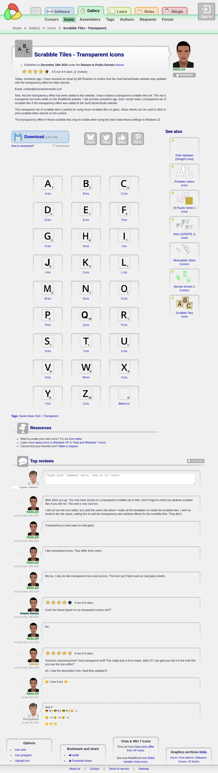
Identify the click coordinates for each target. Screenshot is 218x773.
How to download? (22, 146)
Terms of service (119, 768)
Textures (182, 761)
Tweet (106, 138)
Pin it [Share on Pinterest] (137, 138)
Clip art (174, 757)
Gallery (34, 28)
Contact (94, 768)
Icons (69, 19)
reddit (74, 755)
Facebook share (80, 760)
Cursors (52, 19)
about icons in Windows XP (52, 442)
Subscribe (197, 461)
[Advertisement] (86, 161)
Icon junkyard (23, 755)
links (203, 752)
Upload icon (22, 760)
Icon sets (20, 749)
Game (23, 416)
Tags (110, 19)
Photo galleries (186, 757)
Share (90, 138)
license (119, 65)
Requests (148, 19)
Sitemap (144, 768)
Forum (167, 19)
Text (37, 416)
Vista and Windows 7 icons (89, 442)
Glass (31, 416)
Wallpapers (201, 757)
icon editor (75, 438)
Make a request (68, 446)
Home (17, 28)
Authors (127, 19)
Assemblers (90, 19)
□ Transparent (49, 416)
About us (74, 768)
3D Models (193, 761)
